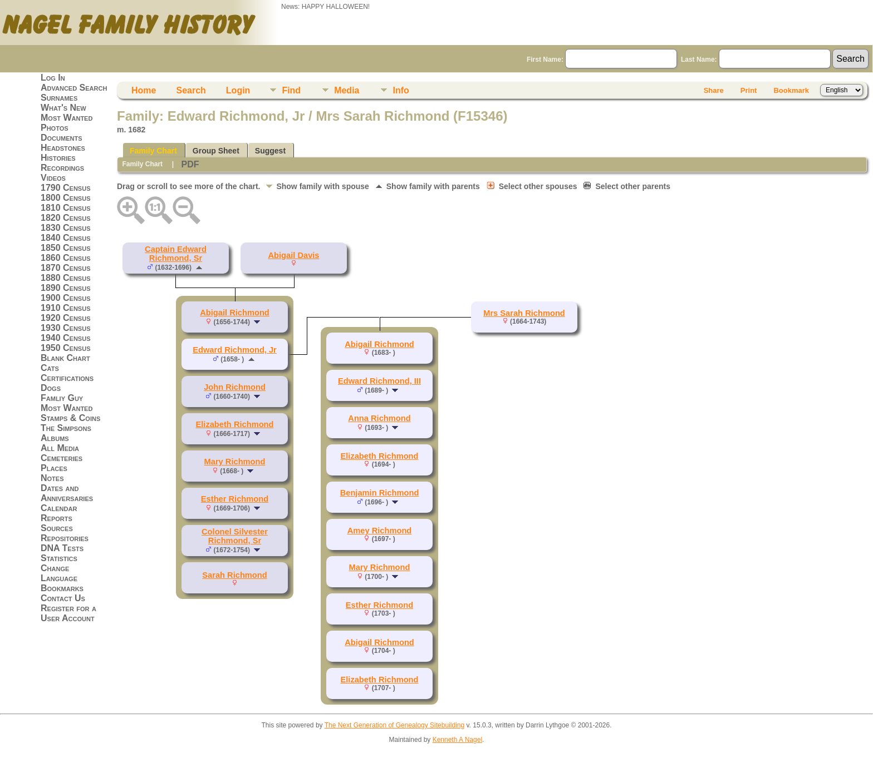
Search (190, 90)
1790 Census (66, 187)
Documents (61, 137)
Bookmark (791, 90)
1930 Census (66, 328)
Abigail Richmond (234, 312)
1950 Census (66, 348)
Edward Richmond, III (379, 380)
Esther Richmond (234, 498)
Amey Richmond (379, 530)
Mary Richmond (235, 461)
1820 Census (66, 217)
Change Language (59, 573)
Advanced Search (74, 87)
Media (346, 90)
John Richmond (235, 387)
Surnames (59, 97)
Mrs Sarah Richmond (524, 313)
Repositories (65, 538)
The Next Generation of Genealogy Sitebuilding (395, 725)
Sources (57, 528)
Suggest (270, 150)
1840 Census (66, 237)
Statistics (59, 558)
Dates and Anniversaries (67, 493)
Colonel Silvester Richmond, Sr (235, 536)
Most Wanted (66, 117)
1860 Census (66, 257)
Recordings (62, 167)
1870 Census (66, 268)
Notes (52, 478)
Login (238, 90)
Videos (53, 177)
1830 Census (66, 227)
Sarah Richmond (234, 575)
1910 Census (66, 308)
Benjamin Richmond (379, 492)
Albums (55, 438)
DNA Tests (62, 548)
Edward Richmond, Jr (235, 349)
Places (54, 468)
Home (143, 90)
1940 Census (66, 338)
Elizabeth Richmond (234, 424)
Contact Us (63, 598)
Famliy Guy (62, 398)
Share (714, 90)
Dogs (51, 388)
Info (401, 90)
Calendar (59, 508)
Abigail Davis (293, 255)
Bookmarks (62, 588)
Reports (56, 518)
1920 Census (66, 318)
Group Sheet (216, 150)
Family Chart (153, 150)
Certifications (67, 378)
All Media (60, 448)
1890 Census (66, 288)
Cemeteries (61, 458)
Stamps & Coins (70, 418)
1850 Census (66, 247)
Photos (54, 127)
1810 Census (66, 207)
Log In (53, 77)
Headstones (63, 147)
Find (291, 90)
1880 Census (66, 278)
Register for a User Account (68, 613)
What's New (63, 107)
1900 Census (66, 298)
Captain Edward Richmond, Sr (176, 253)
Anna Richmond (379, 418)
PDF (190, 164)
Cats (50, 368)
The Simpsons (66, 428)
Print (748, 90)
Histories (58, 157)
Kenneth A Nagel (457, 740)
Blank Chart (65, 358)
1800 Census (66, 197)
